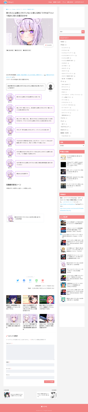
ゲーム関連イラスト (67, 97)
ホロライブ (65, 71)
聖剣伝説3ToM (66, 115)
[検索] (83, 31)
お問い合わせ (70, 2)
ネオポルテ (65, 63)
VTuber (50, 2)
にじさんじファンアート (68, 53)
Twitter (63, 42)
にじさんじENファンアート (69, 55)
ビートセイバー (66, 108)
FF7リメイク (66, 87)
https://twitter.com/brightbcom (67, 204)
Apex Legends (66, 84)
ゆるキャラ (65, 130)
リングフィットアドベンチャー (70, 110)
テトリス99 (65, 100)
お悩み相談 (10, 50)
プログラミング (66, 127)
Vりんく (9, 2)
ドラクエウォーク (67, 102)
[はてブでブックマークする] (30, 281)
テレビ (63, 121)
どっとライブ (66, 48)
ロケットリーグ (66, 113)
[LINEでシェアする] (36, 281)
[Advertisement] (30, 63)
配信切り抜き (28, 50)
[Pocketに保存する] (42, 281)
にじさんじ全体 (66, 58)
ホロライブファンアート (68, 73)
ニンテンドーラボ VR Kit (68, 105)
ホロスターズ (66, 68)
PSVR (64, 92)
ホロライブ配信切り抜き (48, 286)
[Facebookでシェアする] (24, 281)
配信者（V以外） (57, 2)
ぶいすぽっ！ (66, 66)
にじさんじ (65, 50)
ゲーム (64, 2)
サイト (8, 375)
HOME (44, 406)
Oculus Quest (66, 89)
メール (8, 368)
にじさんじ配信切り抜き (68, 61)
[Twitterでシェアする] (17, 281)
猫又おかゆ (19, 50)
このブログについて (79, 2)
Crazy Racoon (66, 136)
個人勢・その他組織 (67, 79)
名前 (8, 362)
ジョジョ (64, 118)
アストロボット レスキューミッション (72, 95)
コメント (9, 343)
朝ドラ (64, 124)
